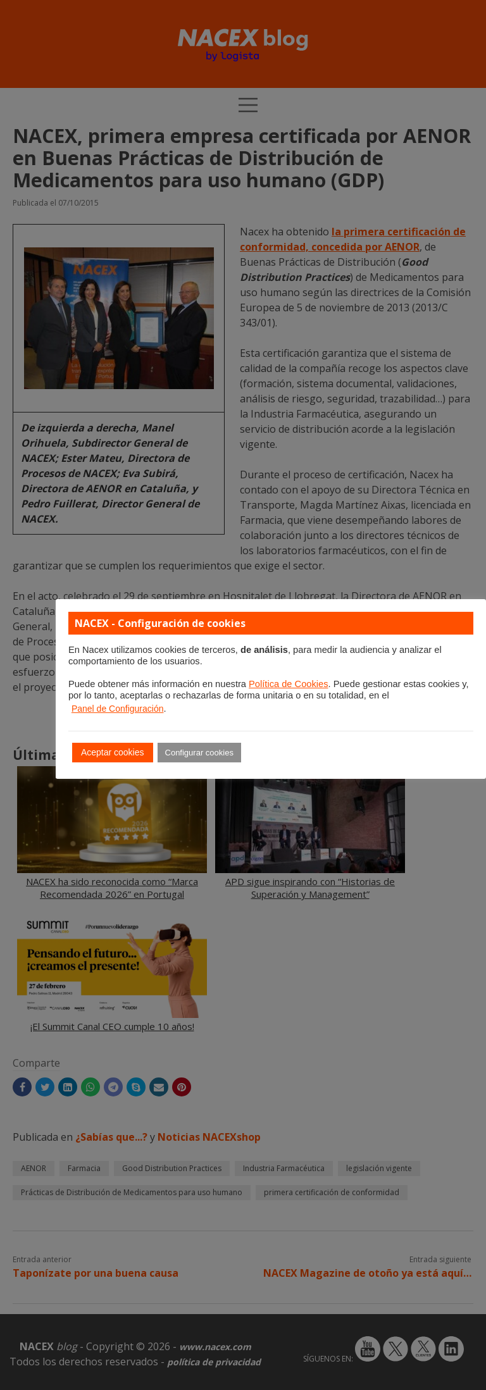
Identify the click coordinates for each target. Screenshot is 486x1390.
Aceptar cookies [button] (112, 752)
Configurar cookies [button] (199, 752)
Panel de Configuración (118, 708)
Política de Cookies (288, 684)
